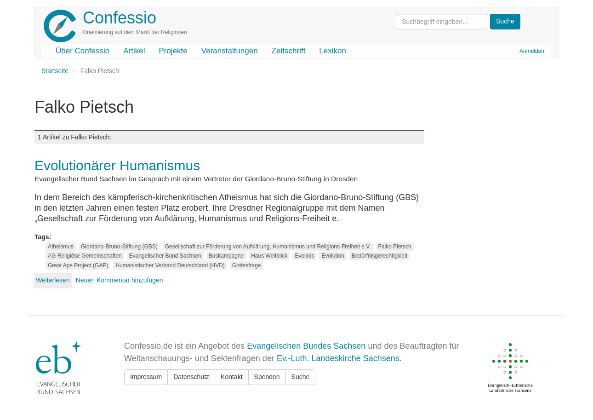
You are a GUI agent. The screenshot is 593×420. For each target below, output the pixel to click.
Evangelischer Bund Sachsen (165, 256)
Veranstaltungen (229, 50)
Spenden (267, 376)
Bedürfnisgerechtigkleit (379, 256)
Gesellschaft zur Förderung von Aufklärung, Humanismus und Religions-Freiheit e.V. (268, 246)
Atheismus (61, 246)
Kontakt (231, 376)
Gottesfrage (246, 265)
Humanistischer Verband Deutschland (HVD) (169, 265)
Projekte (173, 50)
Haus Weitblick (269, 256)
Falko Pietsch (394, 246)
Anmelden (531, 51)
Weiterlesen (53, 280)
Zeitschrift (289, 50)
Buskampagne (226, 256)
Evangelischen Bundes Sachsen (306, 346)
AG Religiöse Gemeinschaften (85, 256)
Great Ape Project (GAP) (78, 265)
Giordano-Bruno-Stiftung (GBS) (119, 246)
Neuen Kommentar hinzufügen (119, 280)
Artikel (134, 50)
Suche (300, 376)
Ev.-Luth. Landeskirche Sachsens (338, 358)
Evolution (332, 256)
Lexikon (332, 50)
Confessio (119, 17)
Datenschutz (191, 376)
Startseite (54, 71)
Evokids (304, 256)
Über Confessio (82, 50)
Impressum (146, 376)
